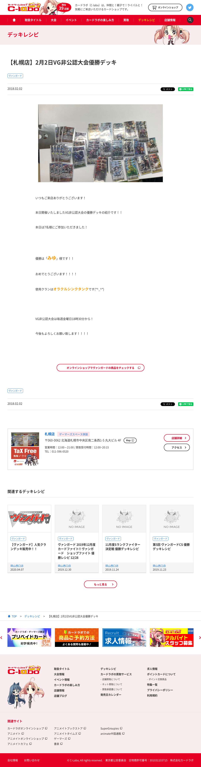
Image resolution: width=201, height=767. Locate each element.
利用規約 (152, 695)
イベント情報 (62, 679)
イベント (71, 20)
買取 (126, 20)
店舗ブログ (60, 696)
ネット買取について (112, 684)
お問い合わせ (32, 760)
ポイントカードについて (161, 674)
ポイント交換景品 (158, 679)
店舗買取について (111, 679)
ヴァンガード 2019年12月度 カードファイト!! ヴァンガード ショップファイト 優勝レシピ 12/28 (76, 551)
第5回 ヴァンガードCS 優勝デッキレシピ (171, 546)
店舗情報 (170, 20)
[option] (29, 637)
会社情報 (12, 760)
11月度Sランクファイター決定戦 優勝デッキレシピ (122, 546)
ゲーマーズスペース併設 (73, 434)
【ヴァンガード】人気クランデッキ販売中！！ (28, 546)
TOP (14, 616)
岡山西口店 (16, 566)
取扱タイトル (33, 20)
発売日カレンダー (110, 694)
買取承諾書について (112, 689)
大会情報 (59, 674)
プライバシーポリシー (160, 690)
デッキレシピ (146, 20)
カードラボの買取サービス (116, 674)
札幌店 (50, 433)
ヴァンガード (15, 75)
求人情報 (152, 669)
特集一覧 (152, 684)
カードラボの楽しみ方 (100, 20)
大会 (53, 20)
